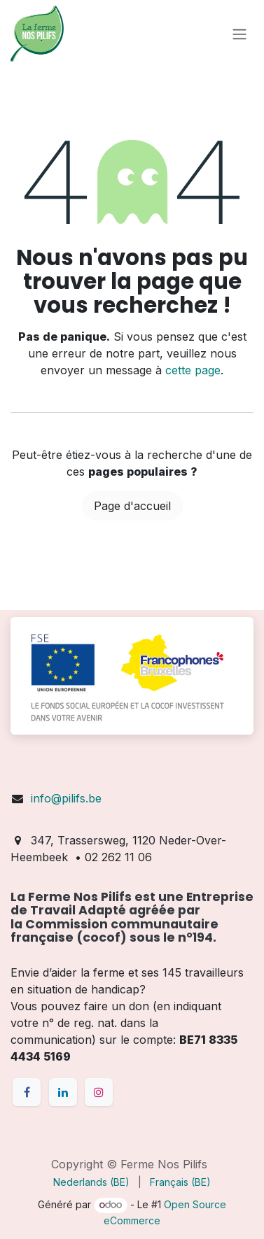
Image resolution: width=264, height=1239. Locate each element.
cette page (193, 370)
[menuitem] (91, 1182)
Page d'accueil (132, 506)
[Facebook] (27, 1092)
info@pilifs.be (66, 798)
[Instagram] (99, 1092)
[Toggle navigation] (239, 33)
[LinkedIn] (63, 1092)
